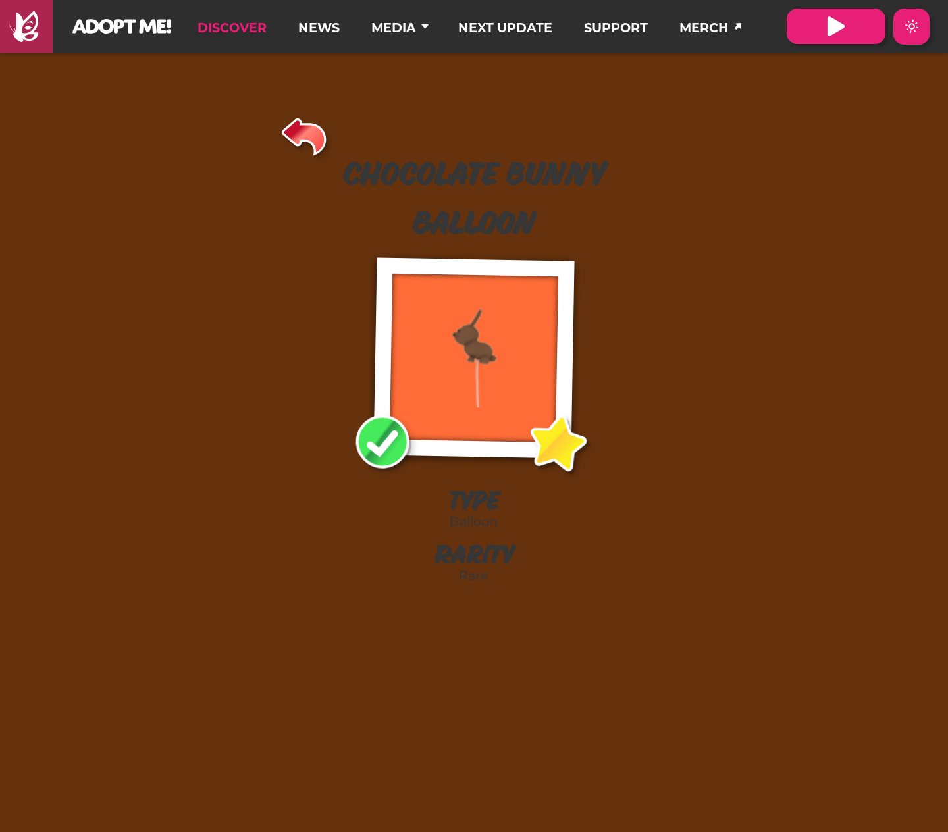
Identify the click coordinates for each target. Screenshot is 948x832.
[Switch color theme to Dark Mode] (911, 27)
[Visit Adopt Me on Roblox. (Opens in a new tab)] (836, 26)
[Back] (304, 135)
